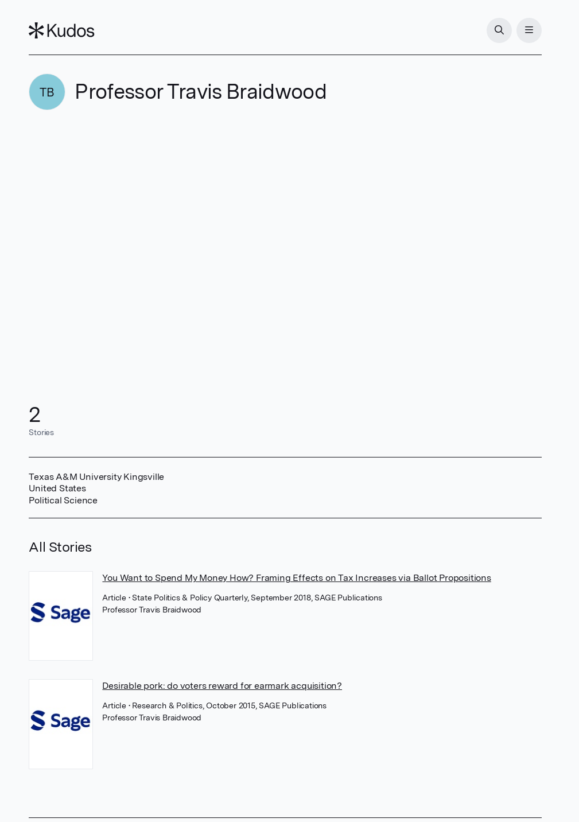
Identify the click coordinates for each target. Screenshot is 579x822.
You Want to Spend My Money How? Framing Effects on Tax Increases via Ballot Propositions (296, 577)
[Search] (499, 30)
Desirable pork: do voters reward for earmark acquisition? (222, 685)
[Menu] (529, 30)
